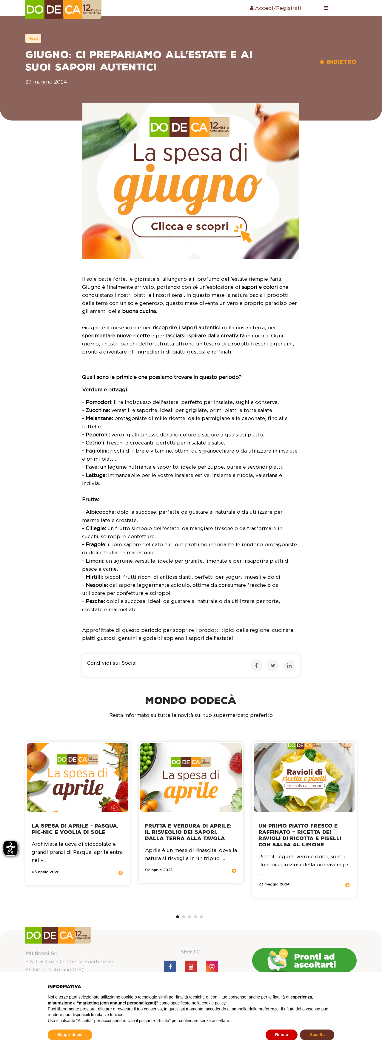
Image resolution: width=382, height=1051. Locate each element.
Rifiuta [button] (281, 1034)
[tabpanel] (77, 813)
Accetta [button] (317, 1034)
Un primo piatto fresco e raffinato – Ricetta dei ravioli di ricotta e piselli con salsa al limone (299, 835)
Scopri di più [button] (70, 1034)
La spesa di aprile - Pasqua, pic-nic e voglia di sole (75, 829)
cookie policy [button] (213, 1003)
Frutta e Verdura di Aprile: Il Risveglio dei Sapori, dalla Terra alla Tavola (188, 832)
